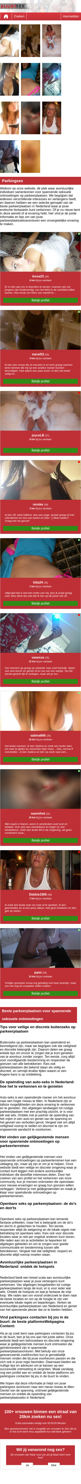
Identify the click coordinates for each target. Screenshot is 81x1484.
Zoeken (19, 16)
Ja (27, 1465)
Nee (53, 1465)
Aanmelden (71, 16)
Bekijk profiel (40, 300)
